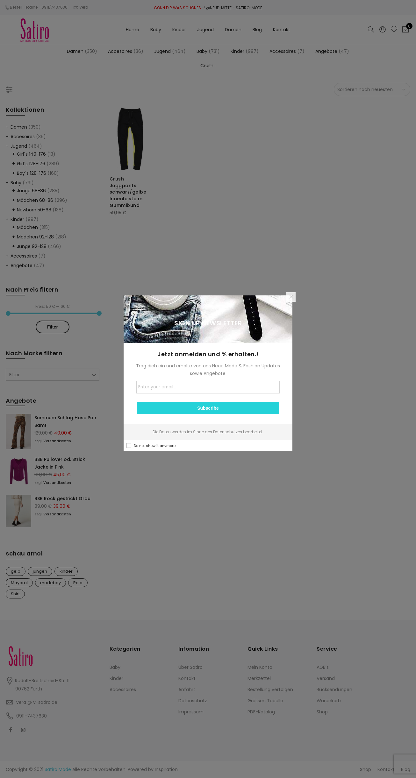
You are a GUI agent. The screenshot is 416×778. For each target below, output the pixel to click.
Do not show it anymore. (155, 445)
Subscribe (208, 408)
